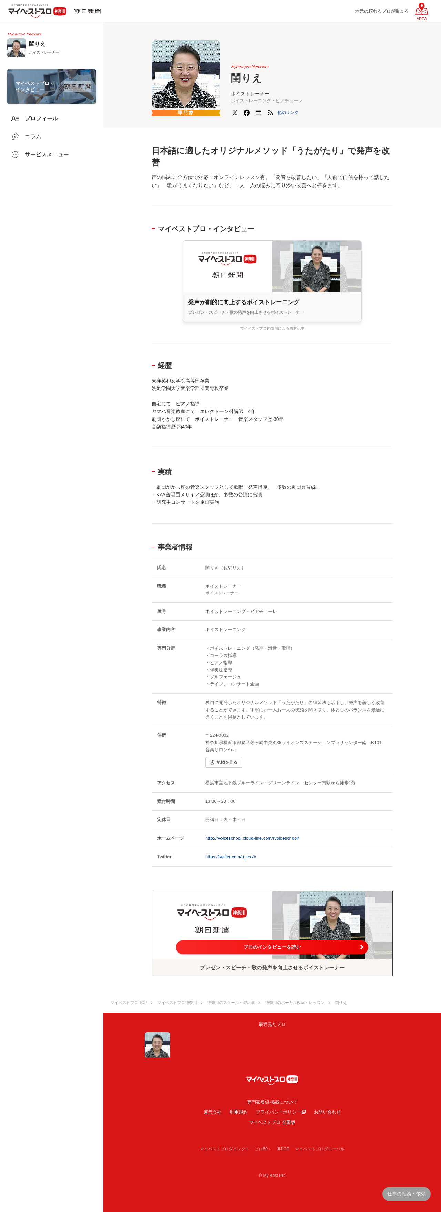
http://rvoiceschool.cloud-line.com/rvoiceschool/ (252, 838)
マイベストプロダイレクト (224, 1149)
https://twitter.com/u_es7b (230, 856)
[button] (288, 112)
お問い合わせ (327, 1112)
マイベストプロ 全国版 (272, 1122)
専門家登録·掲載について (272, 1102)
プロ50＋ (263, 1149)
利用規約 (239, 1112)
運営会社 (213, 1112)
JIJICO (283, 1149)
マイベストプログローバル (320, 1149)
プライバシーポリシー (278, 1112)
